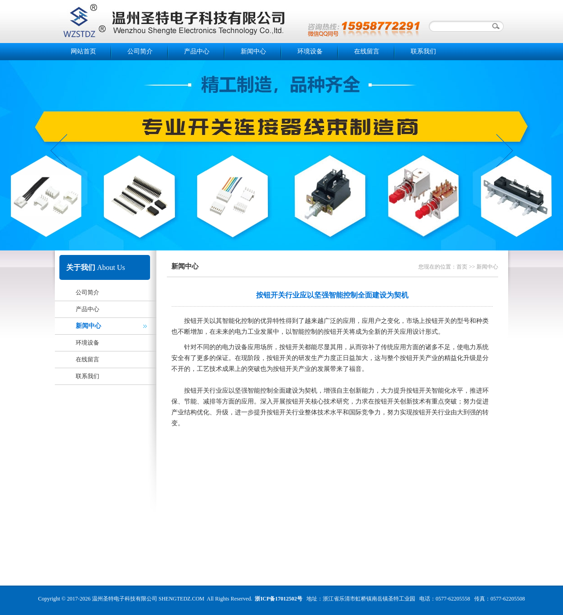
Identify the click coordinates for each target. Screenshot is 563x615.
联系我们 (423, 51)
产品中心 (196, 51)
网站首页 (83, 51)
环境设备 (310, 51)
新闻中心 (253, 51)
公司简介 (140, 51)
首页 (461, 267)
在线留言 (366, 51)
